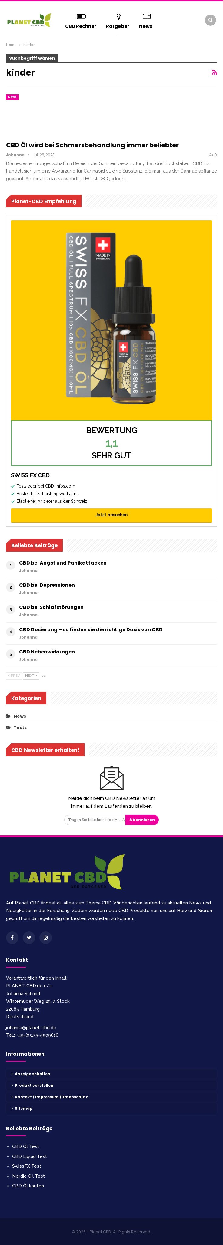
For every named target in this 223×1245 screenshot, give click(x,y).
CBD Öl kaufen (28, 1186)
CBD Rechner (81, 20)
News (12, 97)
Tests (20, 727)
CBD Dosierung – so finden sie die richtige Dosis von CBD (91, 629)
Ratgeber (118, 20)
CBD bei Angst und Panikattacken (63, 562)
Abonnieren (142, 820)
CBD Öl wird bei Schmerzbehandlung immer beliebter (92, 145)
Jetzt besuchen (111, 514)
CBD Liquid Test (29, 1156)
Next (31, 676)
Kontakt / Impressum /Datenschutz (51, 1096)
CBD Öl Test (25, 1146)
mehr (145, 20)
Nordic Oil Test (28, 1176)
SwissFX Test (26, 1166)
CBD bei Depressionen (47, 585)
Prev (14, 676)
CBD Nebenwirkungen (47, 651)
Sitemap (23, 1108)
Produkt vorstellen (34, 1085)
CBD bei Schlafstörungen (51, 607)
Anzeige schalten (32, 1073)
